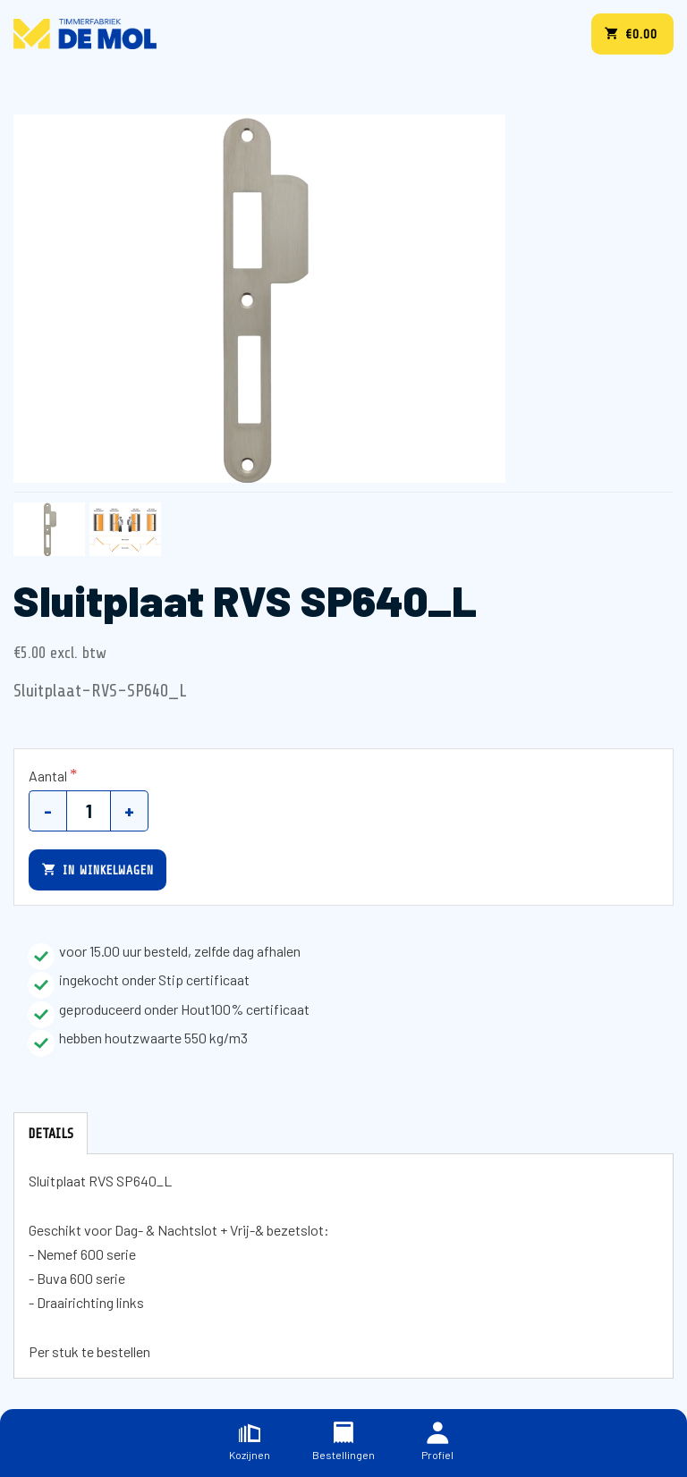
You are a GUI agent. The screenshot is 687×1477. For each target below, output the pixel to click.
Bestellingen (343, 1441)
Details (50, 1134)
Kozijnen (249, 1441)
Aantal (48, 775)
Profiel (437, 1441)
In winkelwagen (97, 869)
